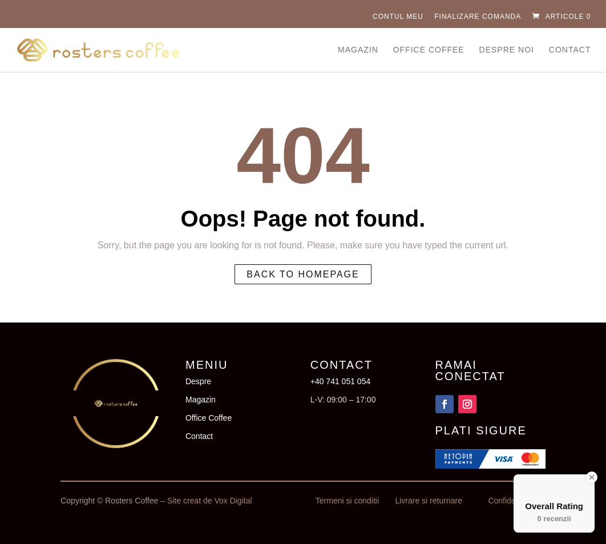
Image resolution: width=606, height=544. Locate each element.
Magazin (358, 50)
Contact (570, 50)
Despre (198, 381)
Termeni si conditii (347, 500)
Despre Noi (506, 50)
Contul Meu (398, 17)
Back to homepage (303, 274)
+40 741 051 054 (340, 381)
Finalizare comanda (477, 17)
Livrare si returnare (428, 500)
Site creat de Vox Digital (209, 500)
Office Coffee (428, 50)
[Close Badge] (591, 477)
